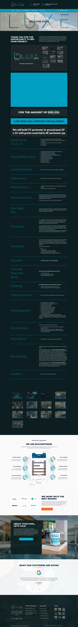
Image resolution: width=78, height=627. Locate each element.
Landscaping (34, 10)
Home (13, 10)
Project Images (63, 466)
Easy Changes (63, 457)
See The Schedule (16, 475)
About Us (18, 10)
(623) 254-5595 (36, 4)
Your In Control (16, 457)
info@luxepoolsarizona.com (51, 4)
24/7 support (63, 475)
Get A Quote (42, 10)
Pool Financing (26, 10)
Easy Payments (17, 466)
